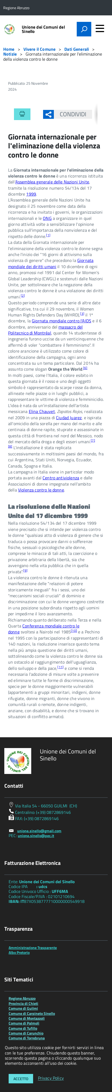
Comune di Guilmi (23, 1008)
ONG (47, 218)
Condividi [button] (70, 114)
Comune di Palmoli (24, 1023)
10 (74, 630)
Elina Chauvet (42, 411)
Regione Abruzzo (22, 998)
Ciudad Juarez (69, 417)
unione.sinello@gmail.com (39, 831)
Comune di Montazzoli (27, 1018)
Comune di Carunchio (26, 1033)
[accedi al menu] (100, 28)
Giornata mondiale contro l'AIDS (61, 321)
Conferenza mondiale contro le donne (43, 629)
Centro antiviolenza (61, 478)
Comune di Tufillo (23, 1028)
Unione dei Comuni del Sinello (43, 29)
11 (60, 667)
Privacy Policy (51, 1078)
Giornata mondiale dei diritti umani (50, 263)
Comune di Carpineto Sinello (32, 1013)
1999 (31, 194)
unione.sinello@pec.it (36, 835)
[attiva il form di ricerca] (84, 29)
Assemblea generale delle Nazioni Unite (52, 182)
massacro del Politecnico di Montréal (45, 330)
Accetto (20, 1078)
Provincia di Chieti (23, 1003)
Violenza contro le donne (41, 490)
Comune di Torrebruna (27, 1038)
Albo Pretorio (19, 952)
